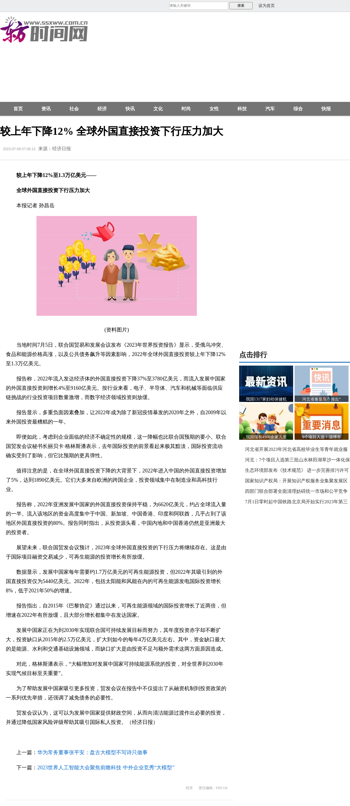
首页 (18, 108)
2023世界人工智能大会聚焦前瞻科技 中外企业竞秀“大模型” (105, 767)
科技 (242, 108)
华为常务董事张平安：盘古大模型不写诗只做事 (92, 752)
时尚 (186, 108)
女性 (214, 108)
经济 (102, 108)
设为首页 (266, 5)
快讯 (130, 108)
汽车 (270, 108)
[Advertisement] (200, 60)
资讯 (46, 108)
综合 (298, 108)
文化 (158, 108)
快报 (326, 108)
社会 (74, 108)
